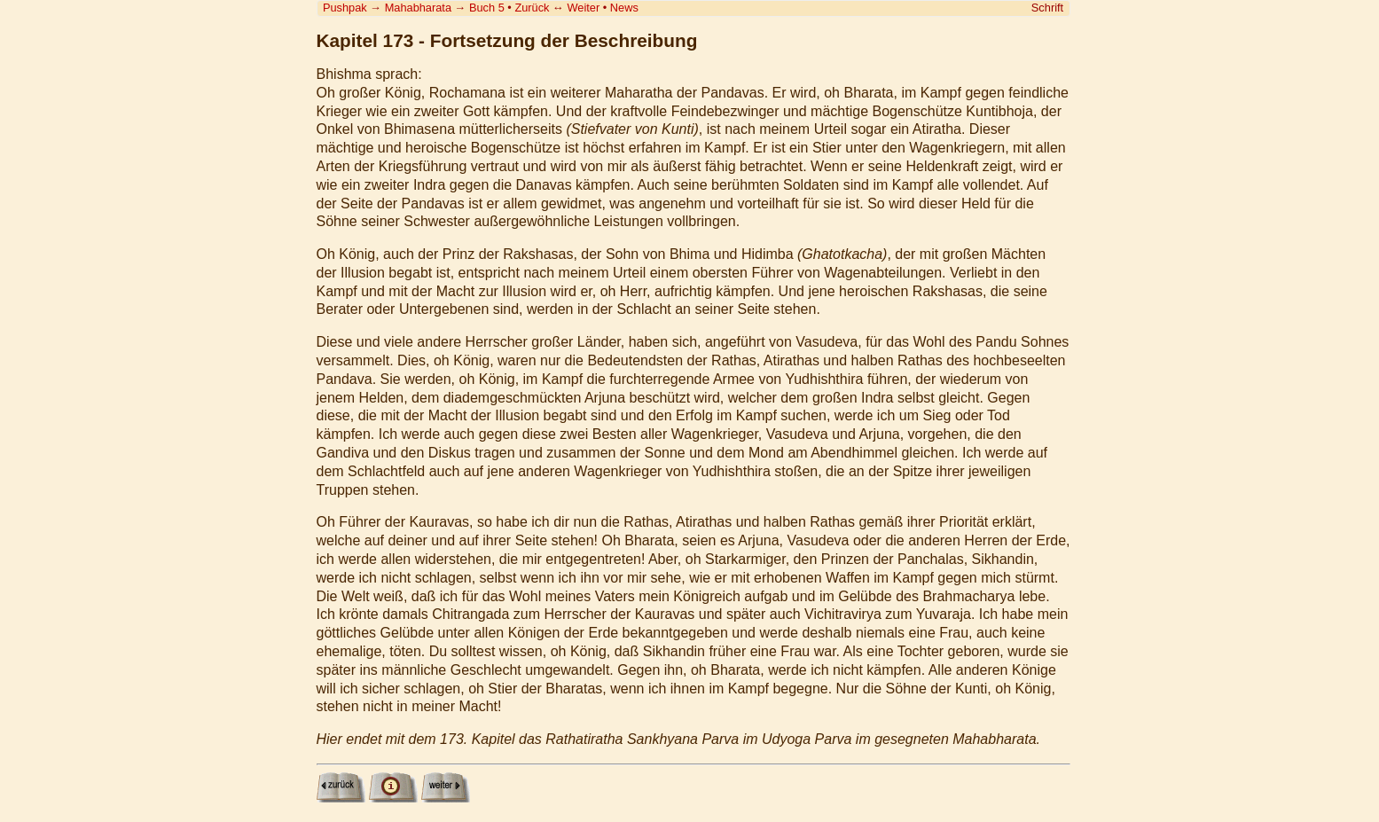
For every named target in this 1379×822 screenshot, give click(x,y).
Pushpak (345, 7)
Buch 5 (487, 7)
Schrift (1047, 7)
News (624, 7)
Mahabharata (418, 7)
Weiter (583, 7)
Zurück (531, 7)
